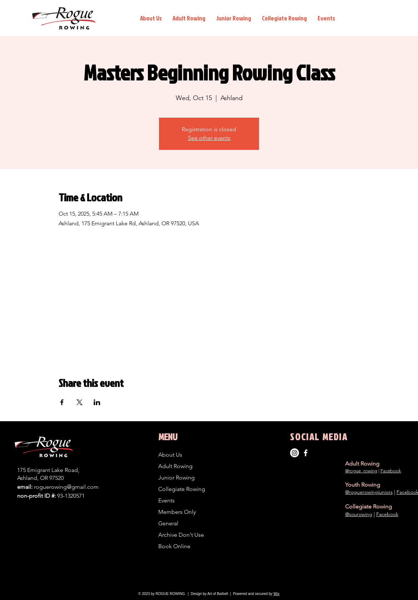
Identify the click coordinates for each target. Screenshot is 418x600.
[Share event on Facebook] (62, 402)
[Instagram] (294, 452)
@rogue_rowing (361, 470)
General (168, 523)
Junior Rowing (176, 477)
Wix (276, 594)
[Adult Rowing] (305, 452)
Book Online (174, 546)
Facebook (390, 470)
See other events (209, 137)
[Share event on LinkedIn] (97, 402)
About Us (170, 454)
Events (166, 500)
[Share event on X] (79, 402)
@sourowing (358, 514)
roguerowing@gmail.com (66, 486)
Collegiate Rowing (181, 489)
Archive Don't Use (181, 534)
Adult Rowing (175, 466)
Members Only (177, 511)
